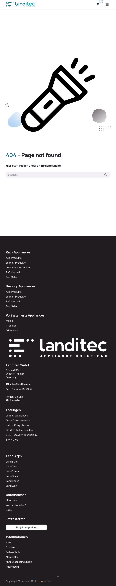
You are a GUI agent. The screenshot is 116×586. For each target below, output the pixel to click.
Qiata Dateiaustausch (18, 420)
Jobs (9, 509)
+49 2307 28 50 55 (21, 388)
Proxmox (11, 325)
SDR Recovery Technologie (22, 434)
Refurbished (13, 272)
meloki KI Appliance (17, 425)
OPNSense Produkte (18, 267)
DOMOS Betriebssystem (19, 430)
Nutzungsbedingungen (19, 561)
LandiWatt (11, 485)
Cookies (10, 547)
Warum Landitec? (16, 505)
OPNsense (12, 330)
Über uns (11, 500)
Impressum (12, 566)
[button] (58, 576)
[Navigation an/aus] (107, 4)
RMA (9, 542)
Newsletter (12, 557)
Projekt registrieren (26, 527)
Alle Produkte (14, 257)
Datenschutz (13, 552)
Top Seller (12, 277)
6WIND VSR (13, 439)
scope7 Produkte (16, 262)
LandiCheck (12, 471)
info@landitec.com (20, 384)
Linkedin (15, 400)
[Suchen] (105, 175)
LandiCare (11, 466)
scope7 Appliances (17, 415)
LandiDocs (12, 476)
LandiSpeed (12, 480)
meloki (9, 320)
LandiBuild (12, 461)
